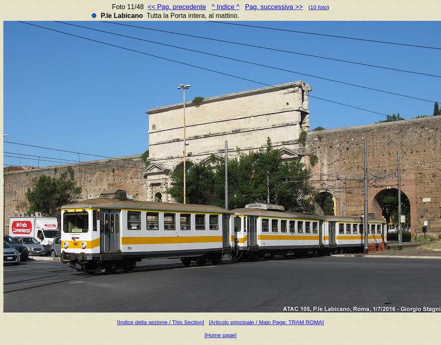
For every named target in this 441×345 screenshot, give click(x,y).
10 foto (318, 7)
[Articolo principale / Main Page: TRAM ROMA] (266, 322)
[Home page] (220, 335)
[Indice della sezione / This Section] (160, 322)
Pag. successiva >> (274, 6)
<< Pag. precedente (177, 6)
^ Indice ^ (226, 6)
